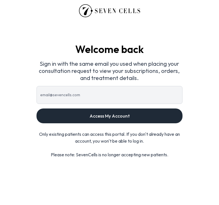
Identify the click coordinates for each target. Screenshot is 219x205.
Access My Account (110, 116)
